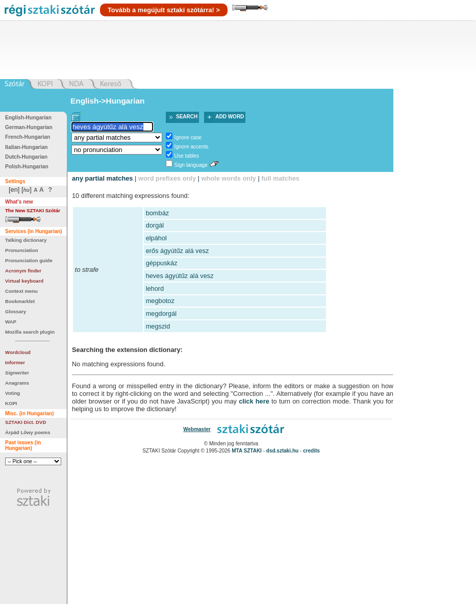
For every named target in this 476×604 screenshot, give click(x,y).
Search (186, 116)
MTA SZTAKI (247, 451)
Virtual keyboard (24, 281)
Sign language (191, 165)
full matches (280, 178)
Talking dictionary (25, 240)
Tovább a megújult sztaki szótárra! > (164, 10)
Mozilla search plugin (30, 332)
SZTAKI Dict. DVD (25, 422)
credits (311, 451)
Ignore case (188, 137)
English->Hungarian (107, 100)
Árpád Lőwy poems (28, 432)
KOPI (11, 403)
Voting (12, 393)
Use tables (186, 156)
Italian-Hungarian (26, 147)
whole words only (228, 178)
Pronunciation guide (29, 260)
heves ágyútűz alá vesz (180, 276)
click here (254, 401)
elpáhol (156, 238)
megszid (158, 326)
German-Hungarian (29, 127)
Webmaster (197, 429)
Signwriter (17, 372)
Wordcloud (18, 352)
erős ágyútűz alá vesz (177, 251)
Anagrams (17, 383)
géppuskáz (162, 263)
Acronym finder (23, 270)
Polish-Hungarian (26, 166)
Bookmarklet (20, 301)
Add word (229, 116)
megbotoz (160, 301)
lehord (155, 288)
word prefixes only (167, 178)
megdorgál (161, 313)
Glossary (15, 311)
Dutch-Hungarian (26, 157)
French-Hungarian (27, 137)
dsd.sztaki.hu (282, 451)
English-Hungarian (28, 117)
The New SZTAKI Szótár (32, 210)
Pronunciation (21, 250)
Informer (15, 362)
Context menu (21, 291)
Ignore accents (191, 146)
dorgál (155, 225)
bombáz (157, 213)
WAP (10, 321)
